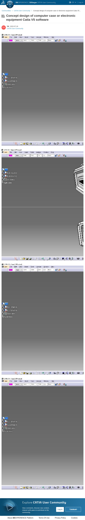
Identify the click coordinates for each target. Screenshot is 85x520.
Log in (60, 509)
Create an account (73, 509)
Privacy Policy (60, 518)
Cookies (74, 518)
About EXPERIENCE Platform (20, 518)
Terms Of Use (44, 518)
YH (8, 26)
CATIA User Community (15, 28)
